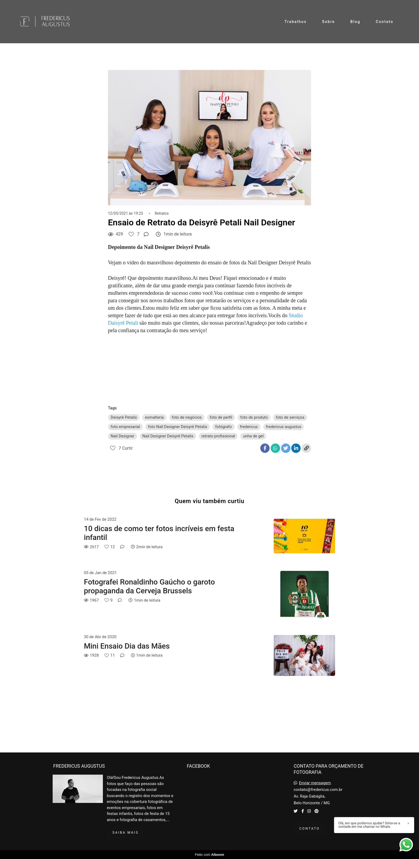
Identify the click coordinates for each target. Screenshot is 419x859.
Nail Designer (122, 436)
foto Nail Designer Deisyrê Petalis (177, 426)
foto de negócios (187, 417)
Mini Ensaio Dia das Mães (127, 646)
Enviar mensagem (315, 783)
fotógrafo (223, 426)
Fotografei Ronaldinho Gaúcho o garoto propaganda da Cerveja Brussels (149, 586)
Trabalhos (296, 21)
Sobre (328, 21)
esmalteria (154, 417)
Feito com (209, 855)
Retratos (162, 213)
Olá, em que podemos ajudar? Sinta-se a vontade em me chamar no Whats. (369, 824)
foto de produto (254, 417)
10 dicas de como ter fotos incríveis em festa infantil (159, 533)
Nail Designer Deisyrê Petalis (167, 436)
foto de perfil (221, 417)
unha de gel (253, 436)
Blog (355, 21)
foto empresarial (125, 426)
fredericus (249, 426)
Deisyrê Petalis (124, 417)
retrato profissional (218, 436)
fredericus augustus (283, 426)
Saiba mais (125, 832)
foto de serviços (290, 417)
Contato (384, 21)
